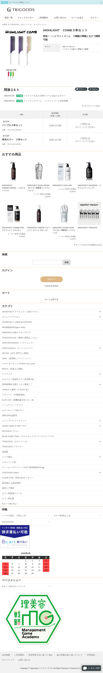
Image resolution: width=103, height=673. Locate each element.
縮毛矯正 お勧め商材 (11, 483)
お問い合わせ (60, 17)
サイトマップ (8, 660)
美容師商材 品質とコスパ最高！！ (17, 384)
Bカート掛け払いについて (13, 586)
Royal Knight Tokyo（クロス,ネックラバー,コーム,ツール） (28, 436)
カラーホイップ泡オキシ (13, 410)
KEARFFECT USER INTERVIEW (17, 322)
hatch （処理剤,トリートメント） (17, 358)
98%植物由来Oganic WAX (13, 327)
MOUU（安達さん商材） (13, 369)
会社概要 (6, 655)
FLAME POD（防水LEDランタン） (18, 478)
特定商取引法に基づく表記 (40, 655)
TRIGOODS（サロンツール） (21, 24)
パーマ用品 (7, 457)
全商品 (4, 24)
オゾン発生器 (8, 498)
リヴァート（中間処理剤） (14, 395)
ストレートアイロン (11, 317)
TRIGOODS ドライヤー (12, 446)
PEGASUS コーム (10, 431)
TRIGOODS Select (10, 472)
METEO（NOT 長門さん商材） (16, 353)
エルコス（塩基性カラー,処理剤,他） (18, 379)
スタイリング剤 (9, 462)
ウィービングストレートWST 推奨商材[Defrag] (23, 467)
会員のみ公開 (55, 125)
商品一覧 (9, 17)
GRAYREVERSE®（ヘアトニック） (18, 343)
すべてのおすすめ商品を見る (89, 245)
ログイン (94, 17)
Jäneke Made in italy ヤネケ (14, 426)
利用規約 (91, 655)
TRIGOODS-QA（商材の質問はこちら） (20, 337)
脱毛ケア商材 (8, 488)
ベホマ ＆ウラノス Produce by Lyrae (18, 363)
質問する (81, 89)
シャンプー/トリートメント (14, 421)
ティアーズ (7, 374)
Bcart (81, 668)
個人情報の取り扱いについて (70, 655)
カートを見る (77, 17)
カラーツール (41, 24)
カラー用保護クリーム (12, 493)
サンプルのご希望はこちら (19, 2)
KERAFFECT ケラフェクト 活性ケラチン (20, 311)
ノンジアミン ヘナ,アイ (12, 405)
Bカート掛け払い (9, 504)
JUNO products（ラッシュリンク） (18, 348)
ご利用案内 (43, 17)
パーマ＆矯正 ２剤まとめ (14, 515)
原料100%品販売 (9, 415)
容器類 (5, 452)
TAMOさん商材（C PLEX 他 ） (16, 389)
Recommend (7, 522)
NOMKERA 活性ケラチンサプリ (16, 332)
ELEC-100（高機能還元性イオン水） (18, 400)
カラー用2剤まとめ (62, 515)
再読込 (93, 89)
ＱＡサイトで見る (92, 106)
